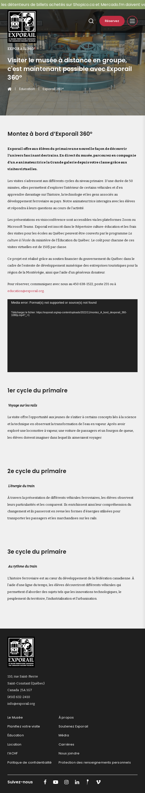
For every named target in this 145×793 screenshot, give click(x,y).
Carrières (66, 744)
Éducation (27, 89)
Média (64, 735)
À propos (66, 717)
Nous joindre (69, 753)
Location (14, 744)
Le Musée (15, 717)
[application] (72, 335)
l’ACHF (12, 753)
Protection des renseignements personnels (95, 762)
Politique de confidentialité (29, 762)
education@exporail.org (25, 291)
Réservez (112, 21)
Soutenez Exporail (73, 726)
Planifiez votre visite (23, 726)
